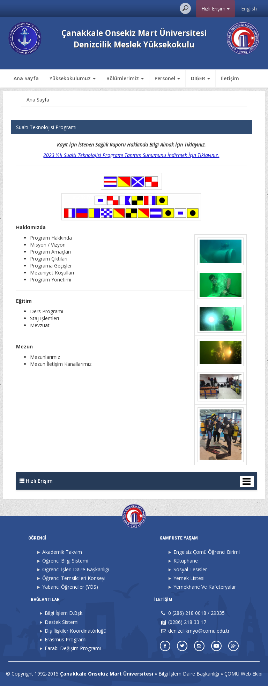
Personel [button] (167, 78)
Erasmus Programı (66, 639)
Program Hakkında (51, 237)
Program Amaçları (50, 251)
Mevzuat (40, 325)
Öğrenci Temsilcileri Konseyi (73, 578)
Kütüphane (185, 560)
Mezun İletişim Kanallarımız (60, 364)
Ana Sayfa (26, 78)
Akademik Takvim (62, 552)
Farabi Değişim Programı (73, 648)
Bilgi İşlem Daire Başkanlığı (188, 673)
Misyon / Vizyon (48, 244)
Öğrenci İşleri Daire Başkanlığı (75, 569)
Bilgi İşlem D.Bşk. (64, 613)
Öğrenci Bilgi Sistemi (65, 560)
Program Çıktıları (48, 258)
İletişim (230, 78)
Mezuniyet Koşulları (52, 272)
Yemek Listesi (188, 578)
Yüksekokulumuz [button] (73, 78)
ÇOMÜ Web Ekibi (243, 673)
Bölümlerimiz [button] (125, 78)
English (249, 8)
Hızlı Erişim (215, 8)
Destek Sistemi (62, 622)
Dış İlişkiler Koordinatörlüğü (75, 630)
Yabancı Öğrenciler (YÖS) (70, 586)
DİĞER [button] (200, 78)
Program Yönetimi (50, 279)
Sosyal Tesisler (190, 569)
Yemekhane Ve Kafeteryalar (204, 586)
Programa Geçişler (51, 265)
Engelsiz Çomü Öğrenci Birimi (206, 552)
